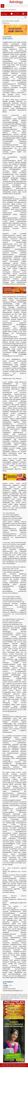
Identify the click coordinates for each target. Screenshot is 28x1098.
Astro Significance (21, 1064)
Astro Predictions (13, 1064)
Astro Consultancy (7, 1067)
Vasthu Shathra (9, 1065)
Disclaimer (23, 1067)
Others (26, 1065)
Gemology (2, 1065)
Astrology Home (4, 9)
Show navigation (2, 6)
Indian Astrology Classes (18, 1065)
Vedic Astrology (5, 1064)
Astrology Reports (12, 9)
